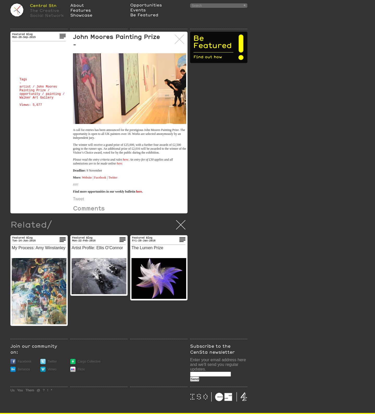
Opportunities (146, 5)
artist (25, 87)
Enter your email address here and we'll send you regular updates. (218, 364)
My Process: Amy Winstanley (38, 248)
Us (12, 390)
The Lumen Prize (147, 248)
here (125, 159)
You (20, 390)
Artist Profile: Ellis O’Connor (97, 248)
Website (87, 177)
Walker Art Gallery (36, 98)
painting (53, 94)
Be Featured (144, 14)
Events (138, 9)
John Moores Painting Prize (38, 88)
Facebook (100, 177)
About (77, 5)
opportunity (30, 94)
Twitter (112, 177)
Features (80, 10)
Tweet (78, 199)
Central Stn (43, 5)
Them (30, 390)
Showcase (81, 15)
